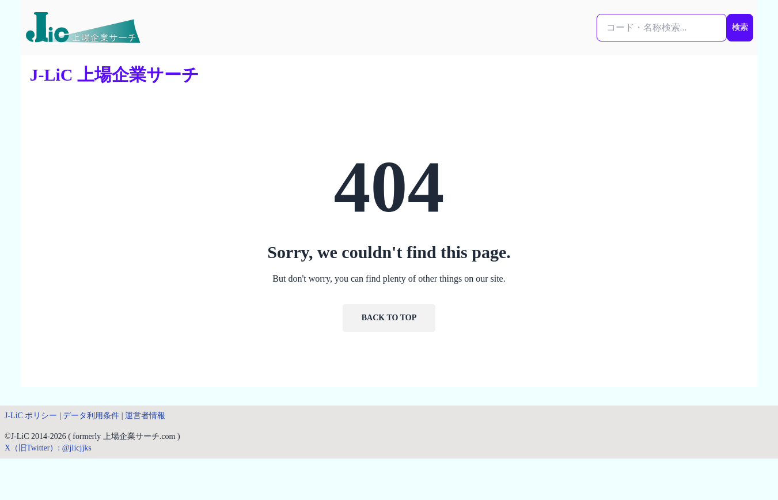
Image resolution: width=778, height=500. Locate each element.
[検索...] (662, 27)
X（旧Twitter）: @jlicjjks (48, 448)
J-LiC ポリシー (31, 415)
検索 (740, 27)
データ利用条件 (91, 415)
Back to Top (389, 317)
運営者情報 (145, 415)
